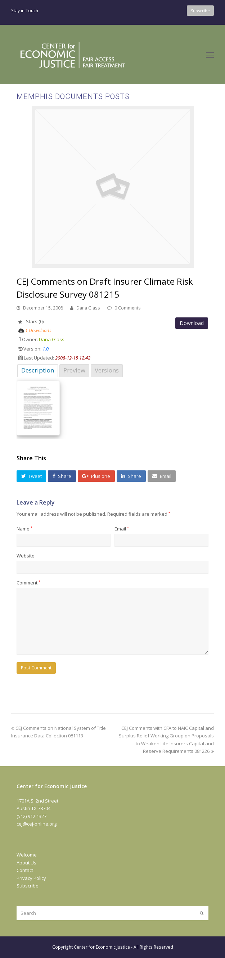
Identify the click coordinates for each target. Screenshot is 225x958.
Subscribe (28, 885)
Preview (74, 370)
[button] (31, 476)
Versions (107, 370)
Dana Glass (88, 308)
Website (26, 555)
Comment (28, 582)
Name (24, 528)
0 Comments (127, 308)
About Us (26, 862)
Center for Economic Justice (102, 947)
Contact (25, 870)
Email (121, 528)
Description (37, 370)
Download (192, 323)
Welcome (27, 854)
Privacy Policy (31, 878)
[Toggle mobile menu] (210, 54)
